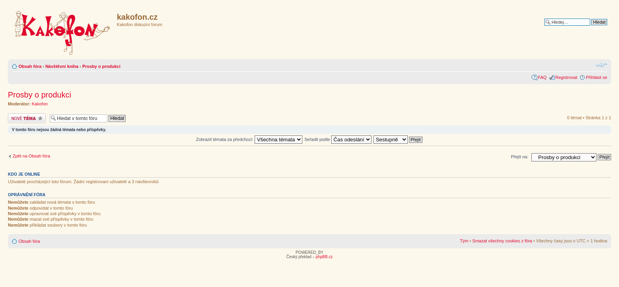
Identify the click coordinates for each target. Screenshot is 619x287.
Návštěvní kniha (62, 66)
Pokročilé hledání (590, 28)
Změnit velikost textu (601, 64)
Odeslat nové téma (27, 118)
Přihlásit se (596, 77)
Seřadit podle (337, 139)
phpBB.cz (324, 257)
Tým (464, 240)
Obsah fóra (30, 66)
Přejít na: (519, 156)
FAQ (542, 77)
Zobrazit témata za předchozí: (249, 139)
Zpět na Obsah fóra (31, 156)
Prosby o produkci (101, 66)
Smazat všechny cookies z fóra (502, 240)
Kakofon (40, 103)
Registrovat (566, 77)
